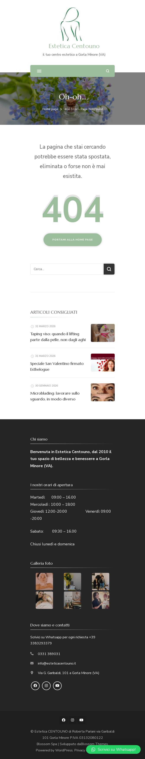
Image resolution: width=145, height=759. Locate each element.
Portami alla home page (72, 239)
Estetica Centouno (74, 46)
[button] (113, 749)
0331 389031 (49, 654)
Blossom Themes (94, 744)
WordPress (64, 750)
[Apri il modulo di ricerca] (108, 71)
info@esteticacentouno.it (57, 663)
